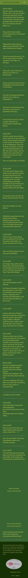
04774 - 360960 (15, 576)
